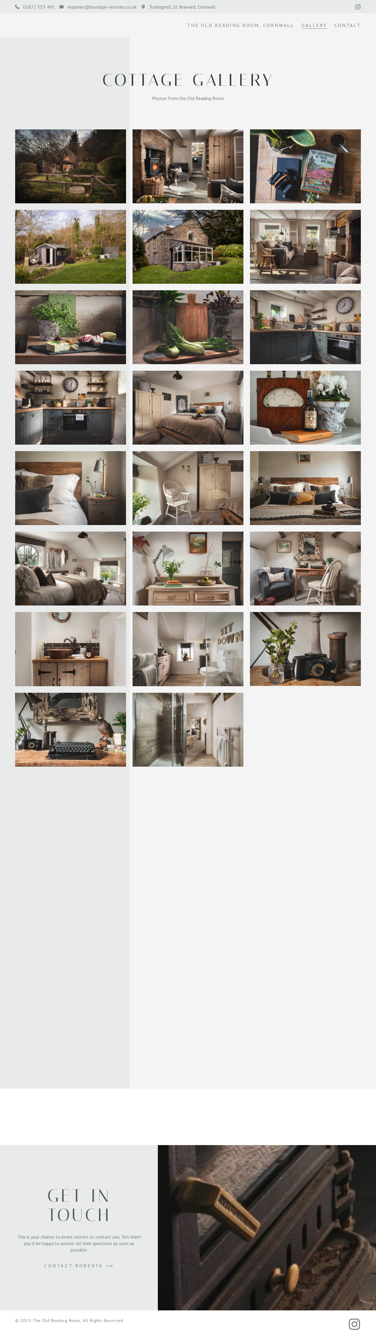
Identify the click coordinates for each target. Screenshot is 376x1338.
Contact (347, 25)
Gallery (314, 25)
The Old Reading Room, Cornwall (240, 25)
